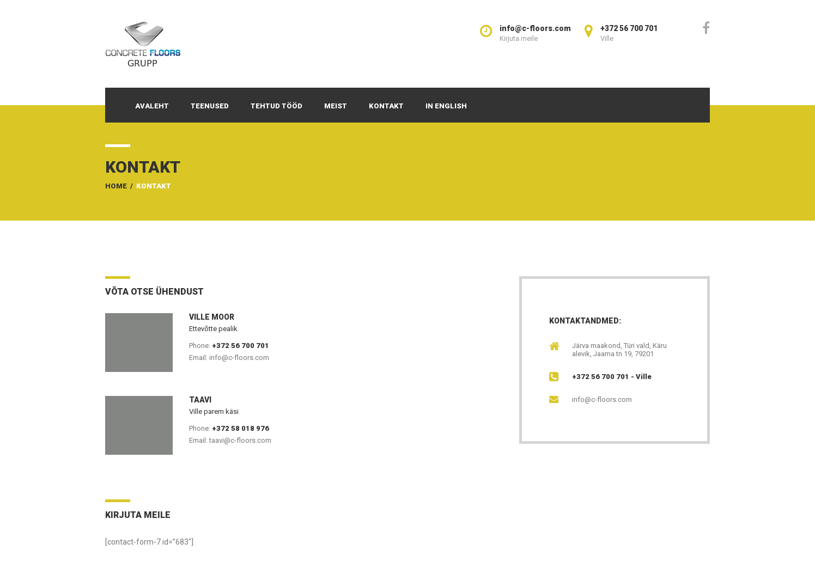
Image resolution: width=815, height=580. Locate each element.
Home (116, 186)
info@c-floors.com (602, 399)
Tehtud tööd (276, 106)
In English (446, 106)
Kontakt (386, 106)
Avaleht (152, 106)
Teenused (210, 106)
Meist (335, 106)
